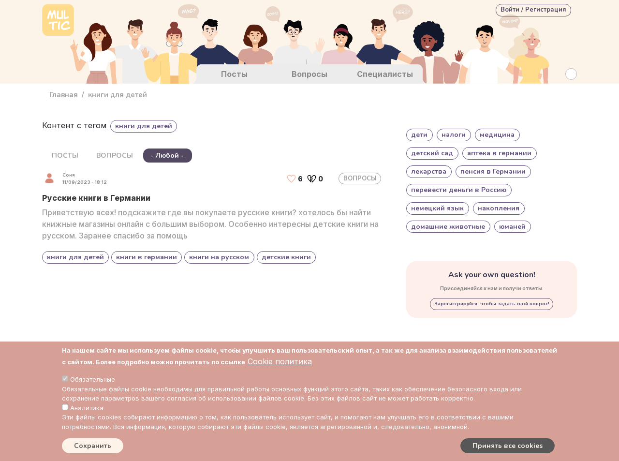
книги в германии (146, 257)
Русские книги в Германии (96, 198)
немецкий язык (437, 208)
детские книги (286, 257)
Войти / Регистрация (533, 9)
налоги (454, 134)
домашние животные (448, 226)
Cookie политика (280, 361)
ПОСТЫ (65, 155)
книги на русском (219, 257)
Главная (63, 95)
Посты (234, 74)
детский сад (432, 153)
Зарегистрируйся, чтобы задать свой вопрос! (491, 303)
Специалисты (385, 74)
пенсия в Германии (493, 171)
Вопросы (309, 74)
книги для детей (75, 257)
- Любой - (167, 155)
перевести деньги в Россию (458, 189)
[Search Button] (571, 74)
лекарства (428, 171)
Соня (68, 175)
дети (419, 134)
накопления (498, 208)
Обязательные (92, 379)
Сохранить (92, 445)
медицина (497, 134)
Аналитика (86, 408)
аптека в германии (499, 153)
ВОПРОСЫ (114, 155)
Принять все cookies (507, 445)
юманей (512, 226)
